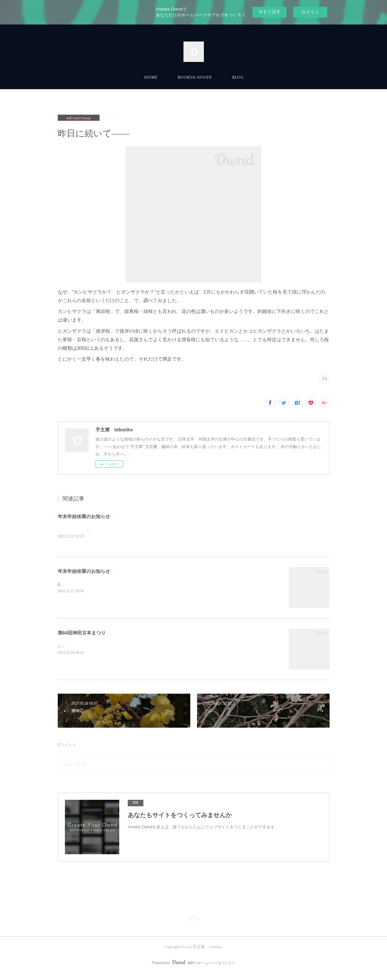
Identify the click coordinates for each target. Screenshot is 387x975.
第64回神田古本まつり (82, 633)
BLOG (237, 77)
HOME (150, 77)
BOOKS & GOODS (195, 77)
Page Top (193, 920)
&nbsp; (64, 584)
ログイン (310, 12)
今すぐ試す (270, 11)
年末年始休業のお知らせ (84, 516)
